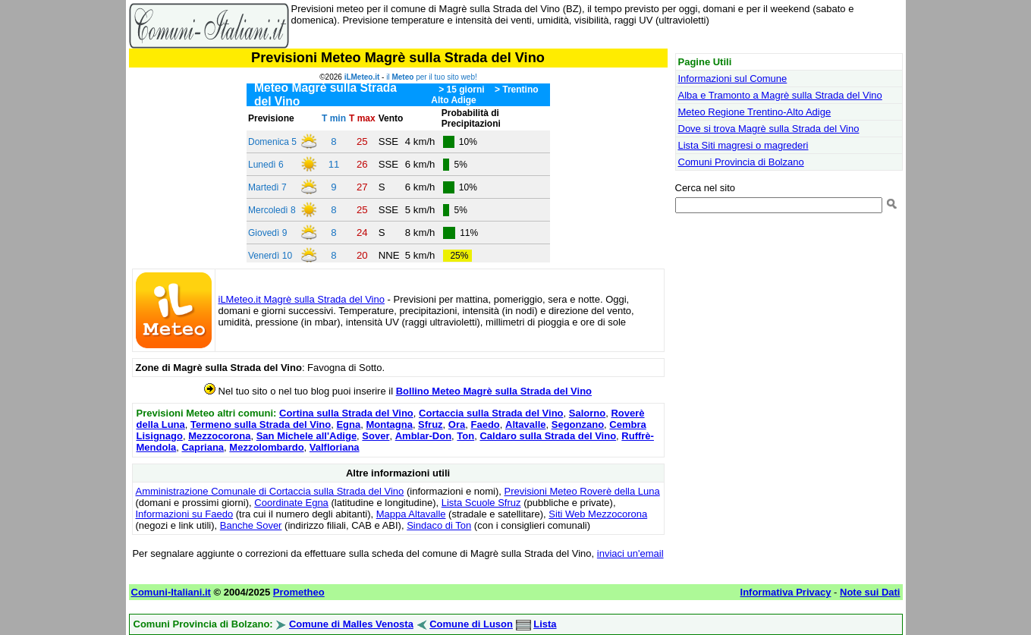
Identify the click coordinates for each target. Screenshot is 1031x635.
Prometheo (299, 592)
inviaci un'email (630, 553)
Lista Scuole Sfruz (481, 502)
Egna (348, 424)
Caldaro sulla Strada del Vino (547, 436)
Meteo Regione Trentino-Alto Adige (754, 112)
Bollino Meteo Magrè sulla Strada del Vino (494, 391)
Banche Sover (251, 525)
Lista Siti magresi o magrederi (743, 145)
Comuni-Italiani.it (171, 592)
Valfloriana (335, 447)
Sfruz (430, 424)
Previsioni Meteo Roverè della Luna (582, 491)
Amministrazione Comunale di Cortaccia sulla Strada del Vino (270, 491)
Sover (375, 436)
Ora (456, 424)
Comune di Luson (471, 624)
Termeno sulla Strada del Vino (260, 424)
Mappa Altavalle (411, 514)
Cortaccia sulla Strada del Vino (491, 413)
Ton (465, 436)
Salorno (587, 413)
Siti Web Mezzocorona (598, 514)
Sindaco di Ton (439, 525)
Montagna (389, 424)
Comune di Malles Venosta (351, 624)
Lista (544, 624)
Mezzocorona (219, 436)
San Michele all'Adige (306, 436)
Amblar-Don (423, 436)
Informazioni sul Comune (732, 78)
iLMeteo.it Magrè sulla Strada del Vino (301, 299)
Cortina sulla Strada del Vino (346, 413)
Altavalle (525, 424)
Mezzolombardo (266, 447)
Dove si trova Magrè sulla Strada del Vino (769, 128)
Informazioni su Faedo (185, 514)
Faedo (484, 424)
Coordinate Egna (291, 502)
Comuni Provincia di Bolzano (741, 162)
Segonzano (578, 424)
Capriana (202, 447)
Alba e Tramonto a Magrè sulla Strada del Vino (780, 95)
